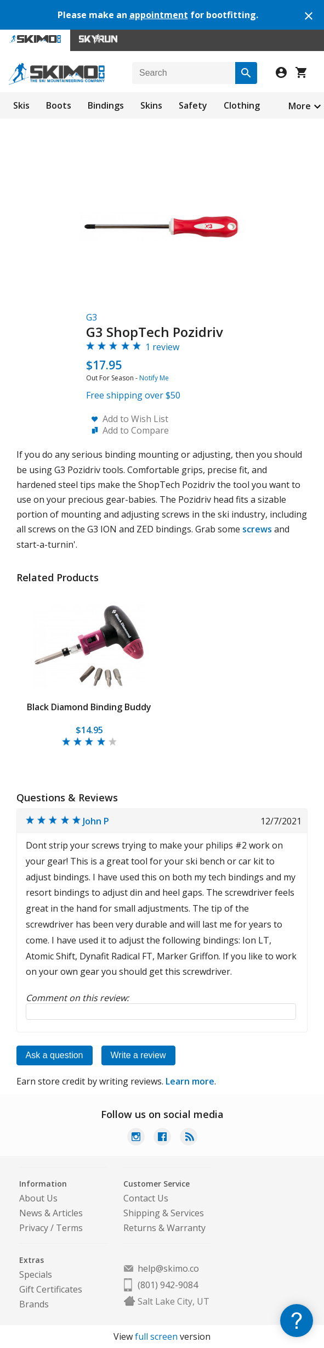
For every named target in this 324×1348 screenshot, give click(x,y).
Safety (193, 105)
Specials (35, 1274)
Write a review (138, 1055)
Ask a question (54, 1055)
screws (257, 529)
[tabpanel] (89, 669)
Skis (21, 105)
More (299, 106)
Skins (151, 105)
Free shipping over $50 (133, 395)
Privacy (33, 1228)
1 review (162, 347)
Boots (58, 105)
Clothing (242, 105)
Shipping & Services (163, 1213)
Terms (69, 1228)
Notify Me (154, 378)
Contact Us (145, 1198)
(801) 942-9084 (168, 1285)
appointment (158, 15)
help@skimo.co (168, 1268)
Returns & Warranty (164, 1228)
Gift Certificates (50, 1289)
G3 (91, 317)
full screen (156, 1336)
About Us (38, 1198)
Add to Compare (136, 430)
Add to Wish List (135, 419)
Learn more (190, 1081)
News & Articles (51, 1213)
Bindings (106, 105)
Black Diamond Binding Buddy (89, 707)
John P (96, 821)
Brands (34, 1304)
